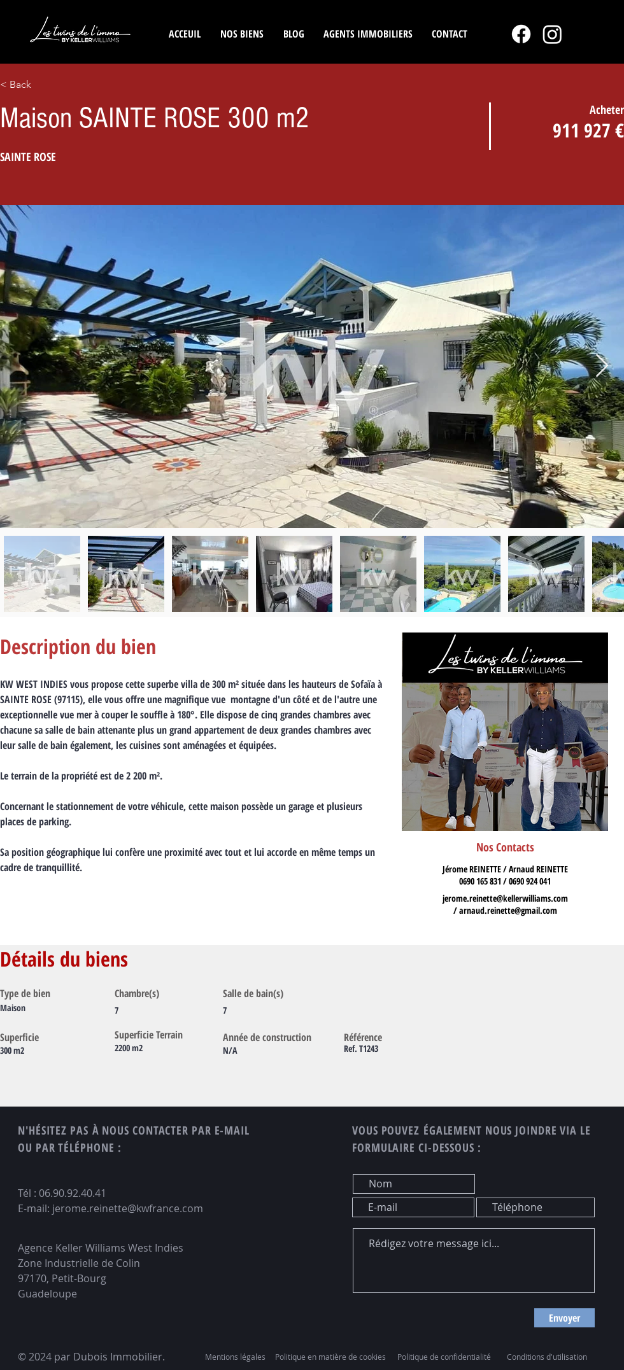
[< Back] (64, 84)
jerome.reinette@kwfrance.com (127, 1208)
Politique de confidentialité (444, 1357)
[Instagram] (552, 34)
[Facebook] (521, 34)
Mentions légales (235, 1357)
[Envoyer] (564, 1317)
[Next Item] (602, 366)
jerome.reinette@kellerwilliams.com (505, 898)
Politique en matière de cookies (331, 1357)
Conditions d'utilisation (547, 1357)
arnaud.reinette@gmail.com (508, 910)
